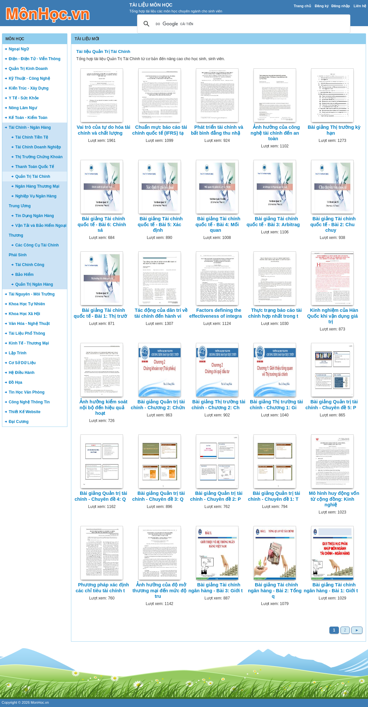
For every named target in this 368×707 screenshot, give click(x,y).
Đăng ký (322, 6)
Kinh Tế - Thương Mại (29, 343)
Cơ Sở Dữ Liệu (22, 363)
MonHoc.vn (40, 702)
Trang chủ (302, 6)
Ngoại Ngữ (19, 49)
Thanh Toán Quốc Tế (34, 166)
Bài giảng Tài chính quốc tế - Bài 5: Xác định (160, 224)
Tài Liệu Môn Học (150, 5)
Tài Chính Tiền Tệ (31, 137)
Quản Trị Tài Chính (32, 176)
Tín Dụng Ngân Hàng (34, 215)
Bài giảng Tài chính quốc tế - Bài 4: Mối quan (218, 224)
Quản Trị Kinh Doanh (28, 68)
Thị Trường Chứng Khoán (39, 157)
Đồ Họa (15, 382)
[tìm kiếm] (243, 24)
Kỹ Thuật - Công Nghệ (29, 78)
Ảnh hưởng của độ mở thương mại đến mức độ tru (159, 590)
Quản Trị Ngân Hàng (34, 284)
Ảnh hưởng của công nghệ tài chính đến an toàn (275, 133)
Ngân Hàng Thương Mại (37, 186)
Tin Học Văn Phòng (26, 392)
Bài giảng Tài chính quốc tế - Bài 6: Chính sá (102, 224)
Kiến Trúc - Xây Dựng (29, 88)
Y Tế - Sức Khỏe (24, 98)
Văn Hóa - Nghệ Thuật (29, 323)
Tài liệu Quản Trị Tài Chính (103, 51)
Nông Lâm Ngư (23, 108)
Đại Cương (19, 421)
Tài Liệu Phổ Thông (27, 333)
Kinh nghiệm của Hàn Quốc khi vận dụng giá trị (332, 316)
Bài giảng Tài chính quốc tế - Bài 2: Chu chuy (333, 224)
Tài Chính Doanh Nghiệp (38, 147)
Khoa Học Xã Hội (24, 313)
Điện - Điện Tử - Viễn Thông (35, 59)
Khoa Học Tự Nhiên (27, 304)
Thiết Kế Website (25, 412)
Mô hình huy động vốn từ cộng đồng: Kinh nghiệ (334, 499)
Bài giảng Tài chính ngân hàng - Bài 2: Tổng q (275, 590)
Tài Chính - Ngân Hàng (30, 127)
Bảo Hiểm (24, 274)
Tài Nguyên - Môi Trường (32, 294)
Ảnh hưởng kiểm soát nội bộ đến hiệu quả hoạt (103, 407)
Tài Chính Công (29, 264)
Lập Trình (17, 353)
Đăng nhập (340, 6)
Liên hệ (360, 6)
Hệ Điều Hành (22, 372)
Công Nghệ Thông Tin (29, 402)
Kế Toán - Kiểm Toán (28, 117)
